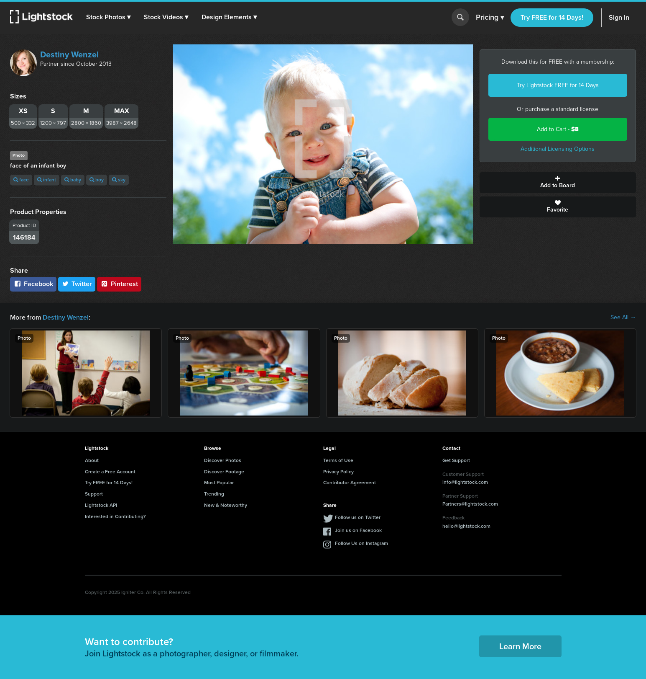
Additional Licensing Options (558, 149)
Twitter (76, 284)
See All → (623, 317)
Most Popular (219, 482)
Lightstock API (101, 505)
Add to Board (558, 183)
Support (94, 494)
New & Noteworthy (225, 505)
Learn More (520, 646)
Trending (214, 494)
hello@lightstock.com (466, 526)
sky (118, 179)
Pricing (490, 17)
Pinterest (119, 284)
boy (96, 179)
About (92, 460)
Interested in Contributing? (115, 516)
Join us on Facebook (358, 530)
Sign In (619, 17)
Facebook (33, 284)
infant (46, 179)
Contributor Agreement (349, 482)
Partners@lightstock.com (470, 504)
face (21, 179)
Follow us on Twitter (357, 517)
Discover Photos (222, 460)
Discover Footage (224, 471)
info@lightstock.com (465, 482)
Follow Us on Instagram (361, 543)
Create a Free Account (110, 471)
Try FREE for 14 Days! (552, 17)
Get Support (456, 460)
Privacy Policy (338, 471)
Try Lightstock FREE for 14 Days (558, 85)
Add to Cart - (558, 129)
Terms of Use (338, 460)
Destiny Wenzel (69, 54)
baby (72, 179)
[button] (108, 17)
